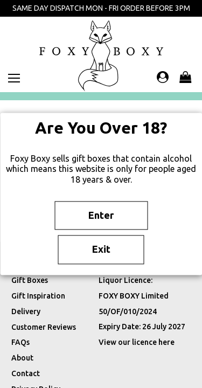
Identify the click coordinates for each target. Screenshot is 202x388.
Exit (101, 249)
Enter (101, 215)
